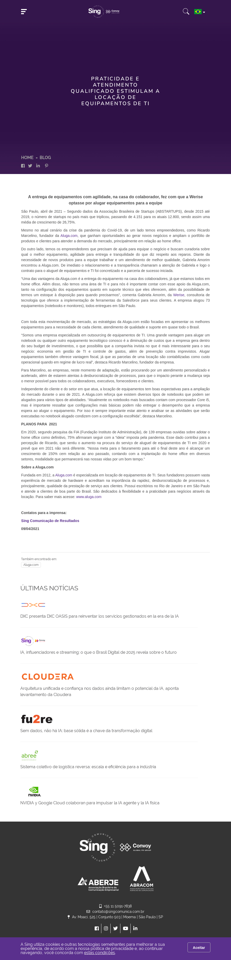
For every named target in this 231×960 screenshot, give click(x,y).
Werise (178, 295)
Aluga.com (68, 236)
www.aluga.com (88, 497)
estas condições (99, 952)
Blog (45, 157)
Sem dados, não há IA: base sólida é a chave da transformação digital (86, 730)
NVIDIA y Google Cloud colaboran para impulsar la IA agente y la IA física (89, 802)
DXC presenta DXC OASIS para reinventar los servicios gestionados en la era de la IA (99, 616)
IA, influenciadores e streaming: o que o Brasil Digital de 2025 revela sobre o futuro (98, 652)
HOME (27, 157)
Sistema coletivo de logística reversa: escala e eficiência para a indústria (88, 766)
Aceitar (199, 948)
